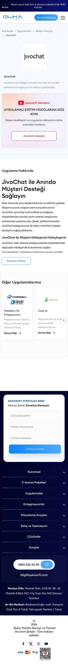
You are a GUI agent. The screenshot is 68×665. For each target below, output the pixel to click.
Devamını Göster (16, 260)
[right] (64, 320)
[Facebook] (23, 644)
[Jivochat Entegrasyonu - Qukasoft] (12, 17)
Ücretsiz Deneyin (46, 17)
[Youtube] (46, 644)
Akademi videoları (34, 136)
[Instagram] (38, 644)
